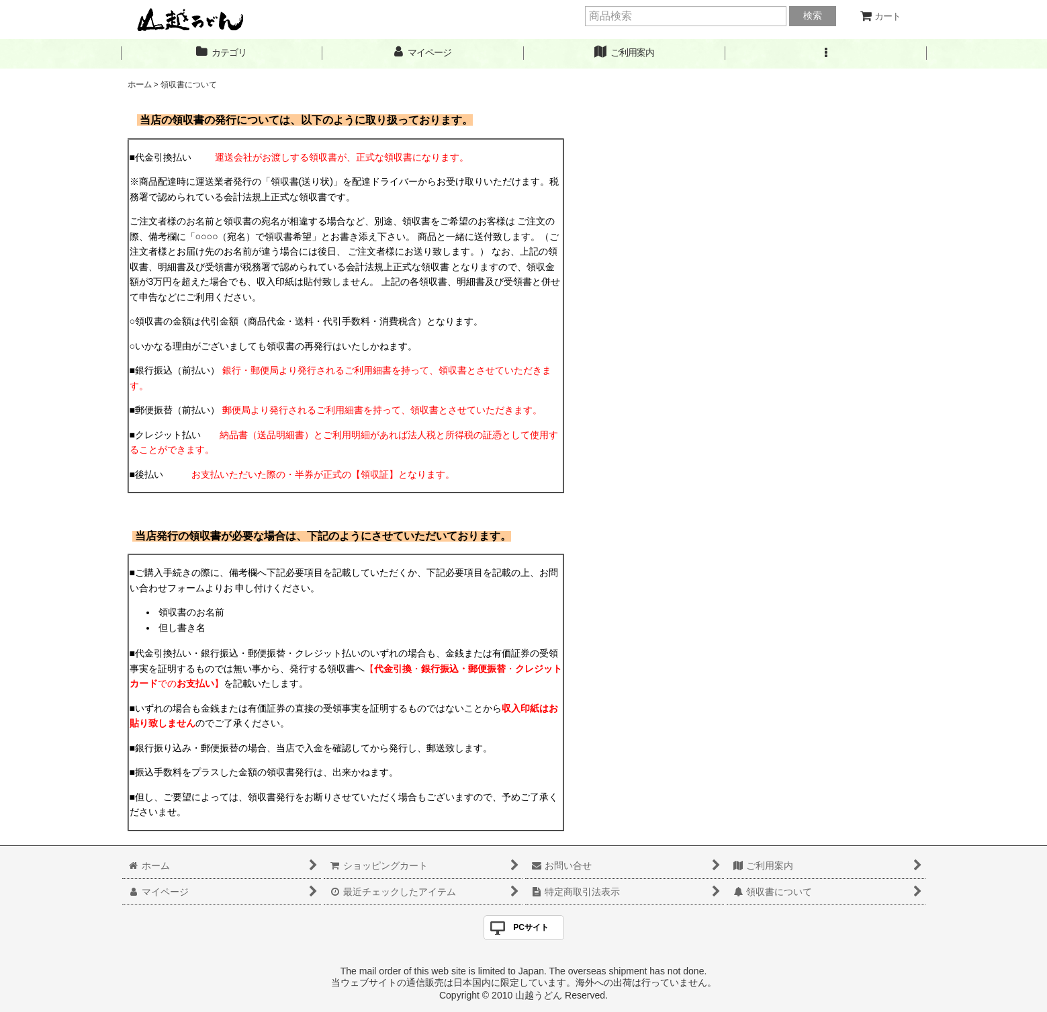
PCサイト (531, 927)
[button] (826, 53)
